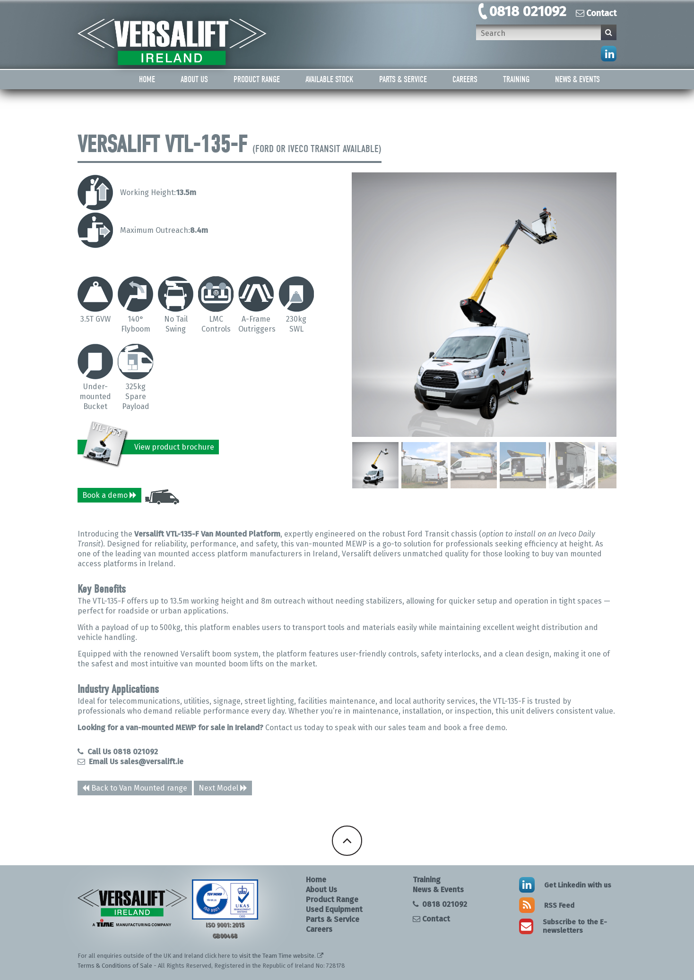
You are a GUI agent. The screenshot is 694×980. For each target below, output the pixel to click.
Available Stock (329, 80)
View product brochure (148, 447)
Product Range (257, 80)
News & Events (577, 80)
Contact (596, 13)
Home (147, 80)
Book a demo (109, 495)
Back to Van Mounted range (134, 788)
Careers (464, 80)
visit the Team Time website (276, 955)
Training (516, 80)
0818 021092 (527, 11)
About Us (194, 80)
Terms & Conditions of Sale (115, 965)
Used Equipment (334, 909)
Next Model (218, 788)
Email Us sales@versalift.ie (130, 761)
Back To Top (347, 841)
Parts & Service (403, 80)
